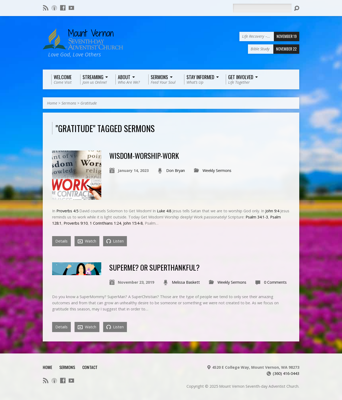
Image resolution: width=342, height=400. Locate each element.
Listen (115, 241)
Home (52, 103)
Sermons (68, 103)
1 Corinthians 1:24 (105, 223)
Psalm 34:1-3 (257, 217)
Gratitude (88, 103)
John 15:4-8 (133, 223)
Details (61, 241)
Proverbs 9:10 (76, 223)
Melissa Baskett (186, 282)
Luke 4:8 (164, 210)
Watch (87, 241)
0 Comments (275, 282)
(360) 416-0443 (286, 373)
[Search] (262, 8)
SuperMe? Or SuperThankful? (154, 267)
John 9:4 (272, 210)
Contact (90, 367)
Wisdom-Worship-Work (144, 155)
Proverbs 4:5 (67, 210)
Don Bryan (175, 170)
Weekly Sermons (217, 170)
